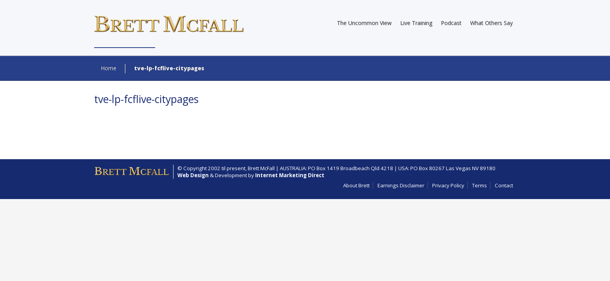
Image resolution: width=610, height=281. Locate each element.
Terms (479, 185)
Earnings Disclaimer (400, 185)
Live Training (416, 23)
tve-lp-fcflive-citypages (146, 99)
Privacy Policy (448, 185)
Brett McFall (261, 168)
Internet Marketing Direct (289, 175)
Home (108, 68)
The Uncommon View (364, 23)
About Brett (356, 185)
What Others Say (491, 23)
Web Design (193, 175)
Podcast (451, 23)
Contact (504, 185)
